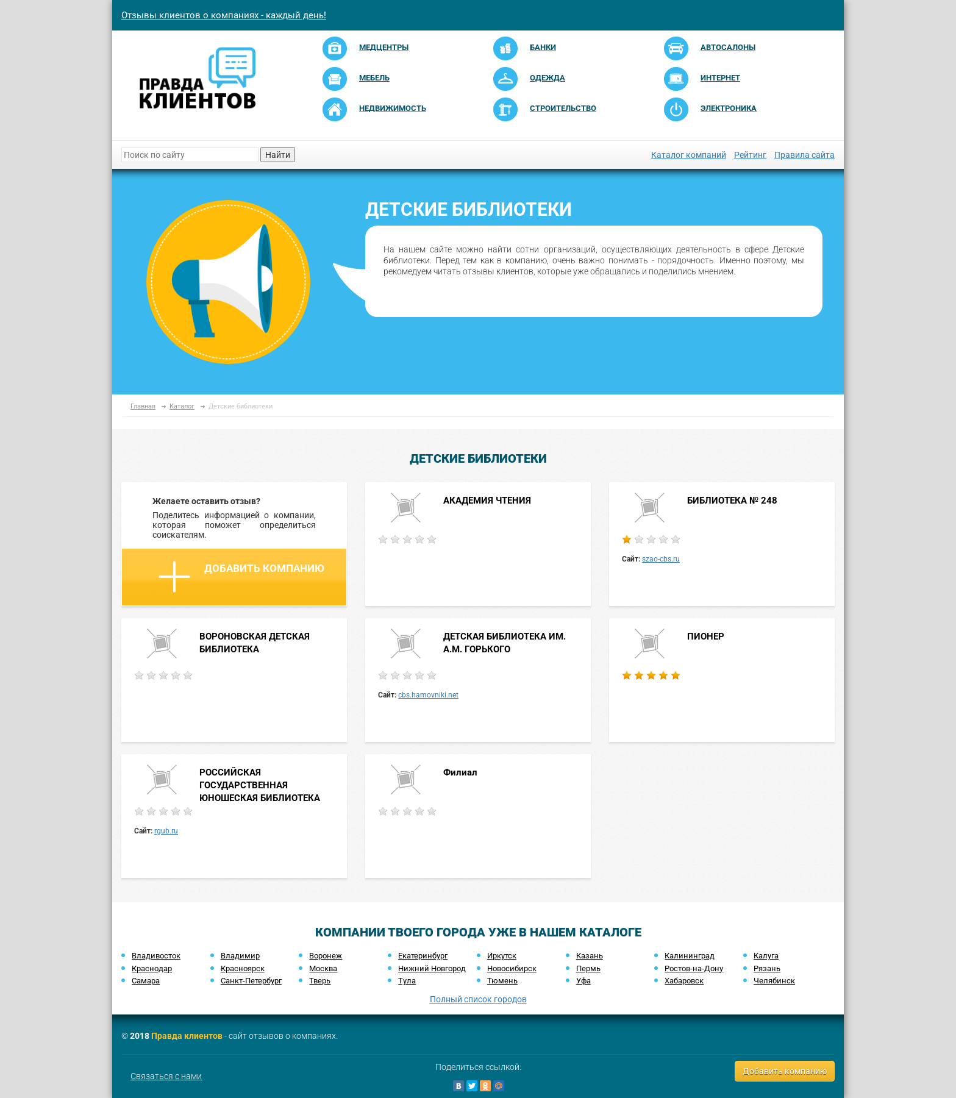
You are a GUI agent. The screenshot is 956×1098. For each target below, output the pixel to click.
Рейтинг (750, 155)
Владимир (240, 955)
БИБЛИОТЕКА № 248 (732, 500)
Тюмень (502, 980)
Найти (277, 155)
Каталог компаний (688, 155)
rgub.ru (166, 831)
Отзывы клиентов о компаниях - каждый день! (223, 15)
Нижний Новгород (432, 968)
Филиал (460, 772)
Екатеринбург (423, 955)
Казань (589, 955)
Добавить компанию (241, 577)
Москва (323, 968)
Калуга (766, 955)
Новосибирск (512, 968)
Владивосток (156, 955)
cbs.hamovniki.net (428, 695)
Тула (407, 980)
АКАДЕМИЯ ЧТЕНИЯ (487, 500)
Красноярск (243, 968)
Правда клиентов (187, 1036)
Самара (146, 980)
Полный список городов (478, 999)
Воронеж (325, 955)
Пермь (588, 968)
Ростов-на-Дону (694, 968)
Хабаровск (684, 980)
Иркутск (501, 955)
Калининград (690, 955)
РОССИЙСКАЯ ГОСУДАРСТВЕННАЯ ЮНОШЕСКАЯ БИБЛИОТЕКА (259, 785)
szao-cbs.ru (661, 559)
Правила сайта (804, 155)
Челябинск (774, 980)
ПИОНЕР (705, 636)
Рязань (767, 968)
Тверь (319, 980)
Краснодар (152, 968)
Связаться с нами (166, 1076)
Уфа (583, 980)
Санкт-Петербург (251, 980)
